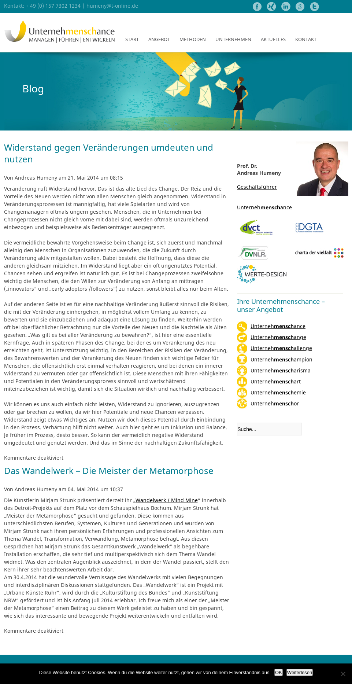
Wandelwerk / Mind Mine (167, 500)
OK (278, 672)
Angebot (159, 39)
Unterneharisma (281, 370)
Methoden (192, 39)
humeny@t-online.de (112, 5)
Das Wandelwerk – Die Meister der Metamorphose (109, 470)
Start (132, 39)
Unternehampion (281, 359)
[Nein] (343, 673)
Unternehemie (278, 392)
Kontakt (305, 39)
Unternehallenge (281, 348)
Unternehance (278, 326)
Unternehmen (233, 39)
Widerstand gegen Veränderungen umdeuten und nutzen (108, 153)
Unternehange (278, 337)
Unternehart (276, 381)
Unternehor (275, 403)
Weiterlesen (299, 672)
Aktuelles (273, 39)
